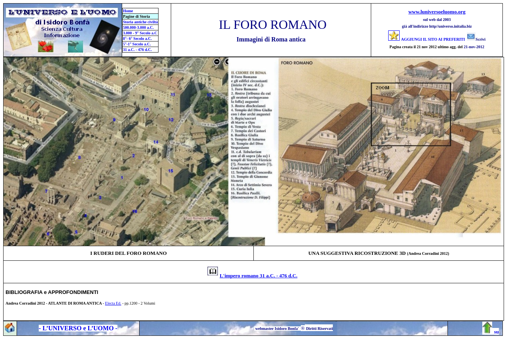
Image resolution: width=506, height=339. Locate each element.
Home (128, 11)
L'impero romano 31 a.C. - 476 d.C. (259, 276)
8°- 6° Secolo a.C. (137, 38)
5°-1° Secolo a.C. (137, 44)
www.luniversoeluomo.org (436, 12)
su (496, 332)
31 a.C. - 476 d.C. (137, 49)
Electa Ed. (113, 303)
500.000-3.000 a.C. (138, 27)
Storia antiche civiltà (140, 22)
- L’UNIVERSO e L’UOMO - (78, 328)
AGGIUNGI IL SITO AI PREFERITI (433, 39)
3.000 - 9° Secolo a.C (140, 33)
